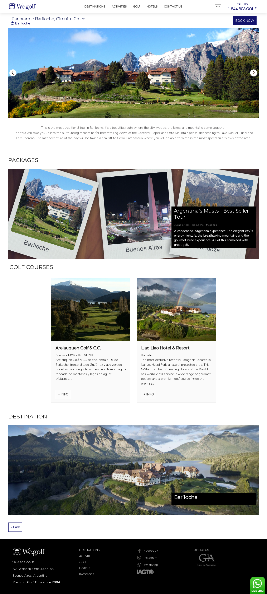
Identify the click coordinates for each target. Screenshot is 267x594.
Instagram (147, 557)
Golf (136, 7)
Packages (86, 574)
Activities (119, 7)
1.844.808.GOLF (23, 562)
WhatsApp (147, 564)
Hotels (152, 7)
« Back (15, 527)
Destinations (94, 7)
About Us (201, 550)
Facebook (147, 550)
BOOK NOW (244, 20)
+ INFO (63, 394)
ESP (218, 6)
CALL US (242, 7)
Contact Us (173, 7)
